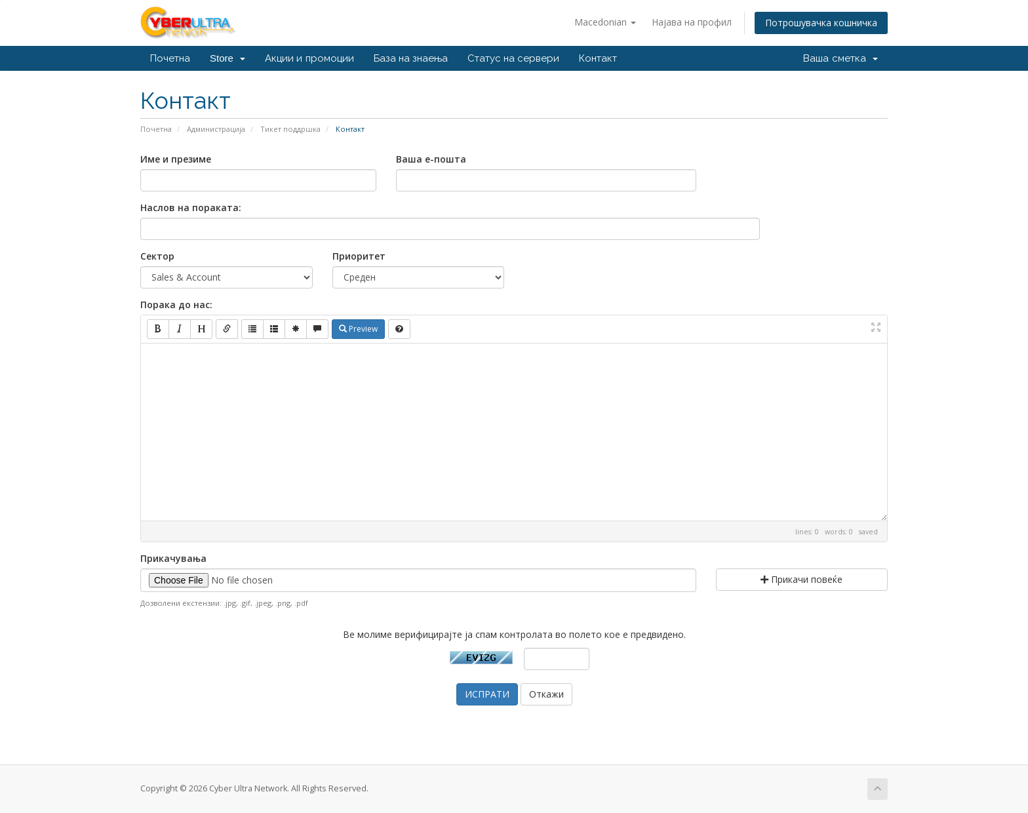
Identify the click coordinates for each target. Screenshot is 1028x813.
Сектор (157, 256)
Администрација (216, 129)
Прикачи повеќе (801, 579)
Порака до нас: (176, 304)
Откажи (546, 694)
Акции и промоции (309, 58)
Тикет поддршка (290, 129)
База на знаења (411, 58)
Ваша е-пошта (431, 159)
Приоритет (359, 256)
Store (227, 58)
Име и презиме (175, 159)
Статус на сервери (513, 58)
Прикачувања (173, 558)
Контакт (598, 58)
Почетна (170, 58)
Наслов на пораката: (190, 207)
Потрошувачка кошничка (821, 22)
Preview (358, 328)
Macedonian (605, 22)
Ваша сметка (840, 58)
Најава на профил (692, 22)
